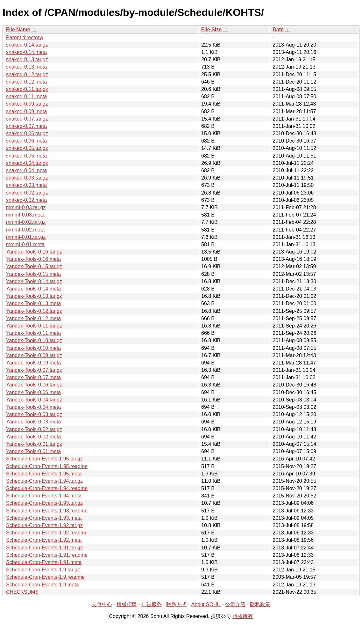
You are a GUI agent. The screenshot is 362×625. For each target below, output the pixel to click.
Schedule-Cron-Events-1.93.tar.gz (44, 503)
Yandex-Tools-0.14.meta (33, 288)
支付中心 (102, 604)
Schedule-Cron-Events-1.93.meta (44, 518)
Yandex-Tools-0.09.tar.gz (34, 355)
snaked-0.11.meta (26, 96)
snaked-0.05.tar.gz (27, 148)
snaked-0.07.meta (26, 126)
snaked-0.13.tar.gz (27, 59)
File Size (211, 29)
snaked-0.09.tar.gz (27, 104)
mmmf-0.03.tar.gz (26, 207)
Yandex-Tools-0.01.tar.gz (34, 444)
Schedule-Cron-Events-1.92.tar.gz (44, 525)
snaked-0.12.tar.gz (27, 74)
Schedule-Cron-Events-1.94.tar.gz (44, 481)
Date (278, 29)
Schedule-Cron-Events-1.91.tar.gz (44, 547)
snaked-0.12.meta (26, 82)
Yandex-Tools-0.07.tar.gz (34, 370)
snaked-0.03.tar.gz (27, 177)
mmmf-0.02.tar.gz (26, 222)
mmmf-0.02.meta (25, 229)
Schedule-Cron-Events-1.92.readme (47, 532)
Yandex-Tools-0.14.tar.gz (34, 281)
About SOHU (205, 604)
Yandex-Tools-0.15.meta (33, 274)
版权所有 (242, 616)
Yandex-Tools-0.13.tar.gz (34, 296)
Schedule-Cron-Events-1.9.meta (42, 584)
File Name (18, 29)
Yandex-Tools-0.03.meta (33, 421)
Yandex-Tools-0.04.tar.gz (34, 399)
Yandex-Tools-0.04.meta (33, 407)
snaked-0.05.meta (26, 155)
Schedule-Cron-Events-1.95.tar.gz (44, 458)
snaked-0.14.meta (26, 52)
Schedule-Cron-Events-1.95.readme (47, 466)
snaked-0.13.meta (26, 67)
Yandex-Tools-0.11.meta (33, 333)
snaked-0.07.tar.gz (27, 118)
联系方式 (176, 604)
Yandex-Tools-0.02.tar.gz (34, 429)
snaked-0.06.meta (26, 140)
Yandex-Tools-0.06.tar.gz (34, 384)
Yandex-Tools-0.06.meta (33, 392)
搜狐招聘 (127, 604)
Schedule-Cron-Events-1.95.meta (44, 473)
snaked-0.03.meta (26, 185)
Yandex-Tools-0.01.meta (33, 451)
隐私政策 (260, 604)
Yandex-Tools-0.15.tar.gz (34, 266)
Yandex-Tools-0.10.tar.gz (34, 340)
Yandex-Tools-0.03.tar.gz (34, 414)
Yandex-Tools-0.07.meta (33, 377)
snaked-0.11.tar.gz (27, 89)
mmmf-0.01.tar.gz (26, 237)
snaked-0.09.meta (26, 111)
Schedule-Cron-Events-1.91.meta (44, 562)
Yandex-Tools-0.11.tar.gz (34, 325)
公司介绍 (235, 604)
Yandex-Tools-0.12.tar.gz (34, 311)
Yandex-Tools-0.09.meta (33, 362)
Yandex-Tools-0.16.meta (33, 259)
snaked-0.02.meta (26, 200)
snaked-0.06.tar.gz (27, 133)
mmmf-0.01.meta (25, 244)
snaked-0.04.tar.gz (27, 163)
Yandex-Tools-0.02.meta (33, 436)
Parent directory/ (24, 37)
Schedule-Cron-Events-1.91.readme (47, 555)
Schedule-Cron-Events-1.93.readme (47, 510)
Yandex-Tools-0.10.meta (33, 348)
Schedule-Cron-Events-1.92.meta (44, 540)
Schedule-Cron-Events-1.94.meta (44, 495)
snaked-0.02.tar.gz (27, 192)
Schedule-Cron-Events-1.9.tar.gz (43, 569)
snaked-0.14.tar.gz (27, 45)
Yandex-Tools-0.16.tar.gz (34, 251)
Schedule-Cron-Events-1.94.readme (47, 488)
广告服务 (151, 604)
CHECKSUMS (22, 592)
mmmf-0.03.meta (25, 214)
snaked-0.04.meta (26, 170)
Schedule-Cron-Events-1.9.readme (45, 577)
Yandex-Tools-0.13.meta (33, 303)
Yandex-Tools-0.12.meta (33, 318)
